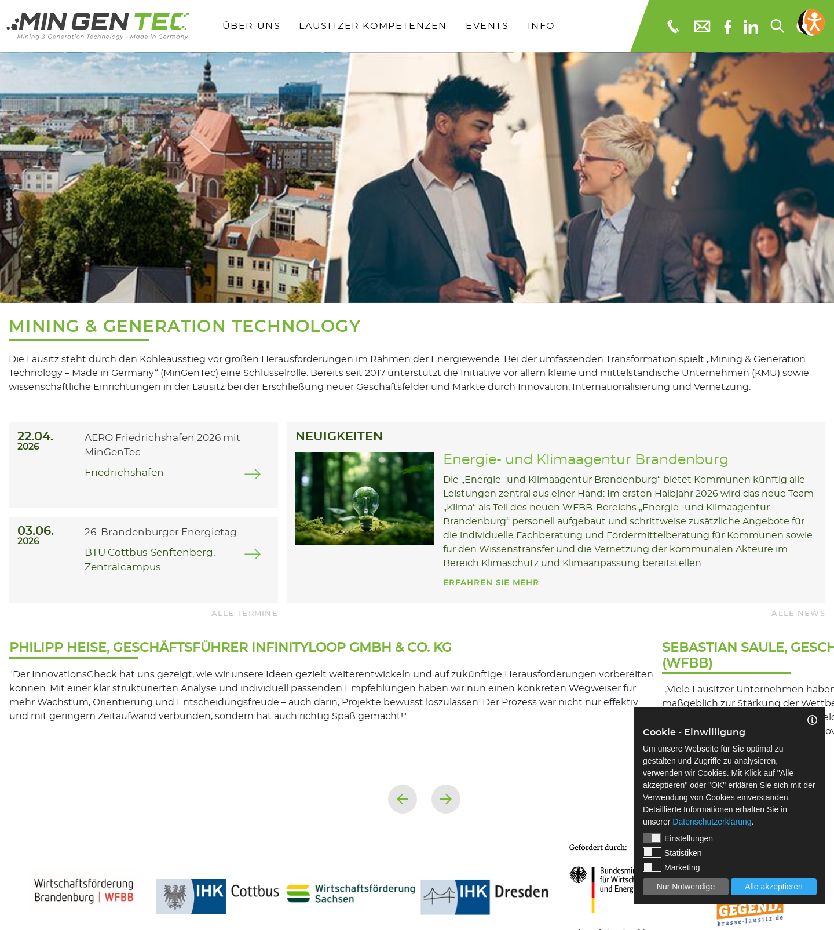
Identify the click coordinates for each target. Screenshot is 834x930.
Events (487, 26)
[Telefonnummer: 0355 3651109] (672, 26)
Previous (402, 799)
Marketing (671, 867)
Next (445, 799)
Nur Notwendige (686, 886)
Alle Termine (244, 614)
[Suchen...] (777, 26)
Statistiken (672, 852)
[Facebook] (727, 26)
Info (541, 26)
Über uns (251, 26)
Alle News (798, 614)
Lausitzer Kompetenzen (373, 26)
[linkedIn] (751, 26)
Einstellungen (678, 838)
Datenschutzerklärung (711, 821)
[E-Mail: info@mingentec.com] (701, 25)
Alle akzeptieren (774, 886)
